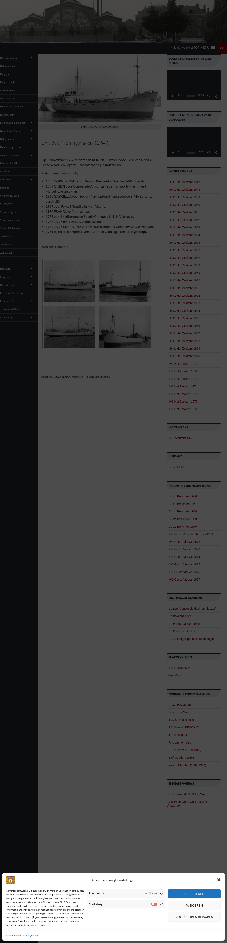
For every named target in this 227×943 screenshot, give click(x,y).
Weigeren (194, 905)
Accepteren (194, 894)
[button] (218, 880)
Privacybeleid (30, 935)
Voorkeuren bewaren (194, 917)
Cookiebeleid (13, 935)
